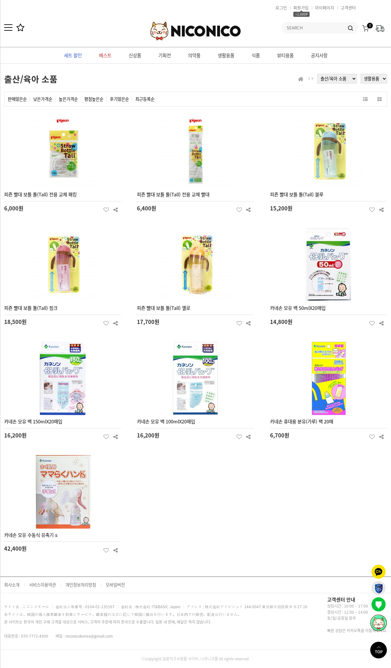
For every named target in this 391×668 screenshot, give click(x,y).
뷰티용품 (285, 55)
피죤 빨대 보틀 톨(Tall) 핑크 (30, 307)
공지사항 (319, 55)
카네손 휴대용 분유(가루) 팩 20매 (301, 421)
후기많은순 (119, 99)
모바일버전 (115, 585)
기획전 (164, 55)
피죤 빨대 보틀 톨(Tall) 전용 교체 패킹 (40, 194)
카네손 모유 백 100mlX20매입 (166, 421)
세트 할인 (73, 55)
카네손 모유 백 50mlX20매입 (298, 307)
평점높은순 (93, 99)
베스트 (105, 55)
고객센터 (348, 7)
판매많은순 (17, 99)
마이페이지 (324, 7)
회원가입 (301, 7)
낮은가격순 (42, 99)
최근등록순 (144, 99)
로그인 (281, 7)
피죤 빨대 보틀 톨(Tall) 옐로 (163, 307)
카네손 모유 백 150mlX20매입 (33, 421)
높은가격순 (68, 99)
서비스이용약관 (42, 585)
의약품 (194, 55)
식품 (256, 55)
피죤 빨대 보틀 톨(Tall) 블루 (296, 194)
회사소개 (11, 585)
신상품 (135, 55)
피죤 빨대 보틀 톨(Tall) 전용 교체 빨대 (173, 194)
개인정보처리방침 (80, 585)
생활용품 (226, 55)
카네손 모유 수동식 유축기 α (31, 534)
